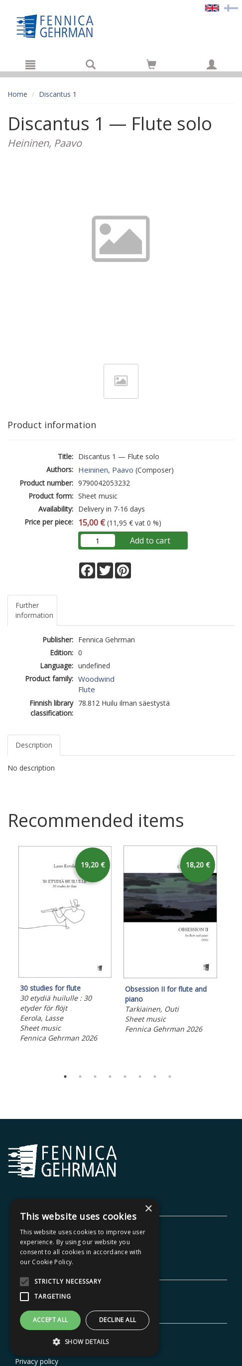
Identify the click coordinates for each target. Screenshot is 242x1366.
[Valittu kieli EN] (212, 7)
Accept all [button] (50, 1320)
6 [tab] (140, 1077)
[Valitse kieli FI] (231, 7)
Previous (5, 955)
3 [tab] (95, 1077)
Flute (86, 689)
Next (230, 955)
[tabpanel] (65, 945)
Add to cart (150, 540)
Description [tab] (33, 745)
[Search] (90, 64)
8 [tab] (170, 1077)
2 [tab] (80, 1077)
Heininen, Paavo (105, 470)
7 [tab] (155, 1077)
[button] (84, 1341)
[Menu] (30, 64)
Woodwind (96, 679)
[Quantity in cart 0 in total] (151, 66)
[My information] (211, 64)
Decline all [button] (117, 1320)
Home (17, 94)
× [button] (148, 1209)
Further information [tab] (34, 610)
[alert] (84, 1277)
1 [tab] (65, 1077)
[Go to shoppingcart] (151, 64)
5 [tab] (125, 1077)
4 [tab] (110, 1077)
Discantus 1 (58, 94)
